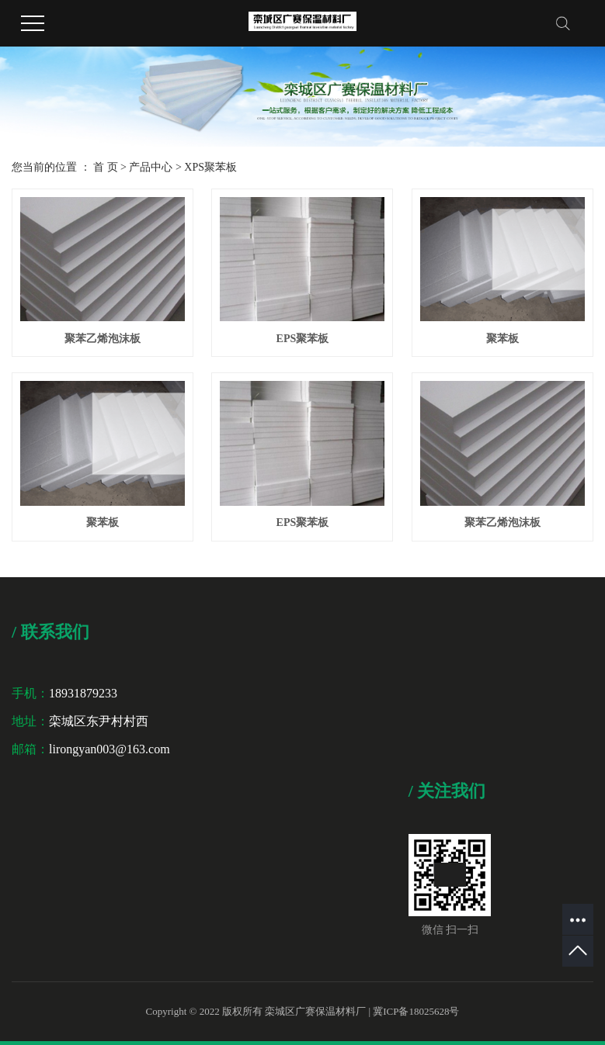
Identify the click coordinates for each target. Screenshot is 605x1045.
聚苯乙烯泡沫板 (102, 338)
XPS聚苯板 (210, 167)
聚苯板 (502, 338)
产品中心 (150, 167)
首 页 (105, 167)
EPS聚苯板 (302, 338)
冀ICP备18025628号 (416, 1011)
